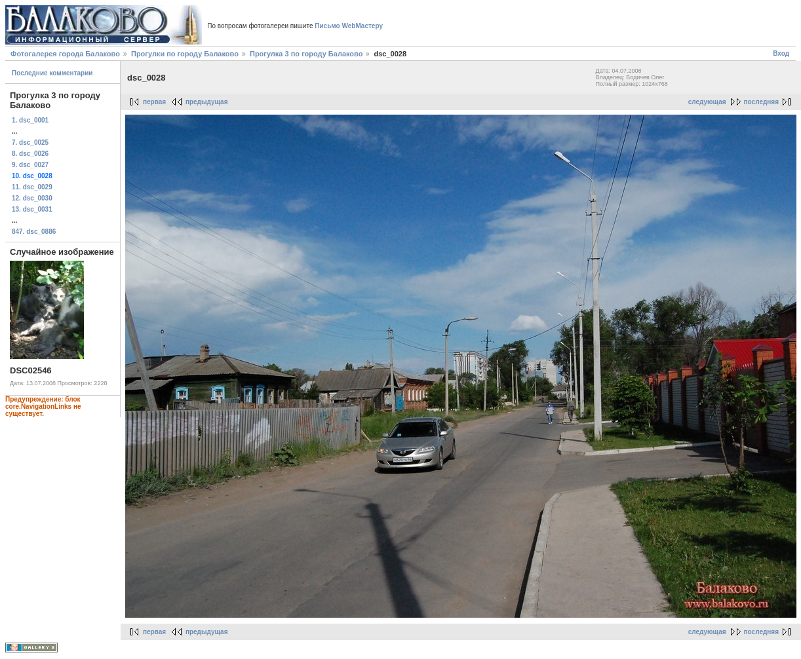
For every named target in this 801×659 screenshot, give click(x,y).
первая (154, 101)
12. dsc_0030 (32, 198)
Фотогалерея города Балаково (65, 54)
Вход (781, 53)
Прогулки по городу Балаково (185, 54)
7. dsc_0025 (30, 142)
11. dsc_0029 (32, 187)
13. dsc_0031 (32, 209)
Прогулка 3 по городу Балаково (306, 54)
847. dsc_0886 (34, 231)
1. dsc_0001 (30, 120)
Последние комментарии (52, 73)
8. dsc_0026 (30, 153)
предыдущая (207, 101)
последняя (761, 101)
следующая (707, 101)
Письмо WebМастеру (349, 25)
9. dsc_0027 (30, 164)
